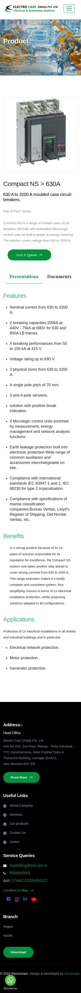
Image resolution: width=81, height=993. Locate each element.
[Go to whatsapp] (10, 980)
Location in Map (18, 890)
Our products (19, 823)
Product (8, 55)
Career (15, 841)
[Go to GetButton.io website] (10, 988)
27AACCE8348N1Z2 (28, 880)
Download (18, 952)
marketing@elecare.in (28, 865)
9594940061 (19, 873)
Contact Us (18, 832)
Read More (21, 777)
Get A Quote (28, 255)
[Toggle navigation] (69, 8)
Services (16, 814)
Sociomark (72, 973)
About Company (21, 805)
